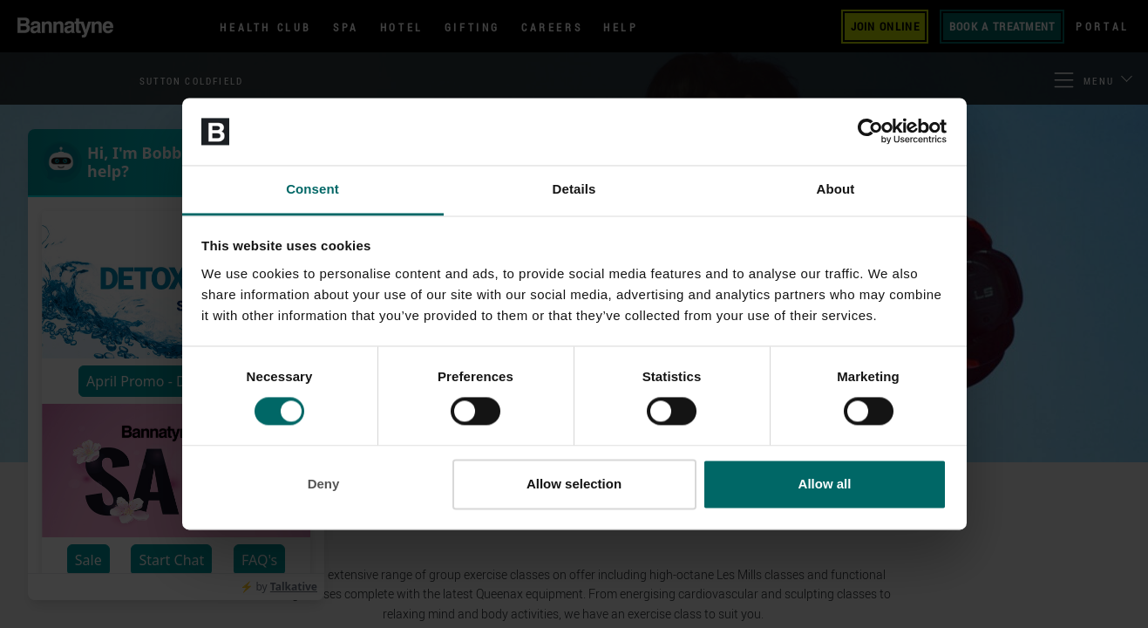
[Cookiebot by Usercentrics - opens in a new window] (870, 132)
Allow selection (574, 483)
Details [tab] (574, 188)
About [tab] (836, 188)
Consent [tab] (312, 188)
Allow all (825, 483)
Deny (324, 483)
